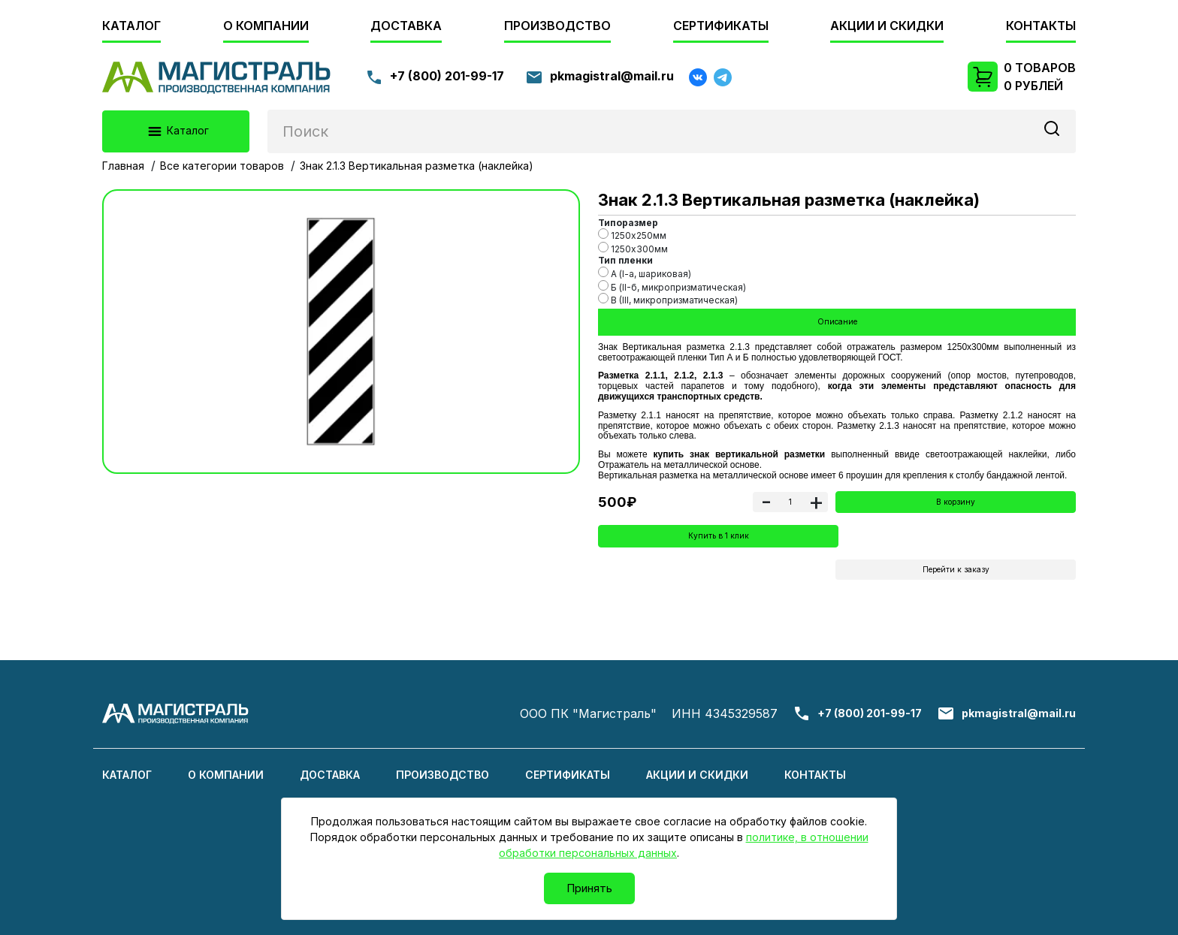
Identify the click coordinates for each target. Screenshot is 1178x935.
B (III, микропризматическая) (668, 299)
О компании (266, 25)
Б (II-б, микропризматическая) (672, 286)
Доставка (406, 25)
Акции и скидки (887, 25)
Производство (557, 25)
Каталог (131, 25)
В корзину (956, 504)
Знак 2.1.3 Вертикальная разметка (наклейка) (416, 165)
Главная (123, 165)
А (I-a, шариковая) (644, 273)
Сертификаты (721, 25)
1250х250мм (632, 234)
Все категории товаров (222, 165)
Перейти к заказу (956, 575)
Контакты (1041, 25)
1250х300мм (633, 248)
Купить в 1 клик (718, 540)
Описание (836, 322)
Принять (589, 888)
